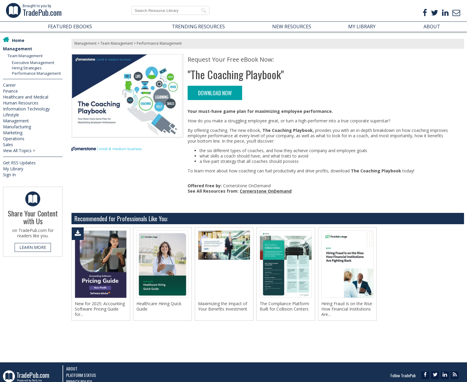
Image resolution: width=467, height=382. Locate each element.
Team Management (25, 55)
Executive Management (33, 62)
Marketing (12, 132)
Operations (13, 138)
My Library (13, 168)
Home (18, 40)
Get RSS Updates (19, 163)
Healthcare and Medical (25, 97)
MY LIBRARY (362, 26)
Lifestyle (11, 115)
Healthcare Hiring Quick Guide (158, 306)
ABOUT (432, 26)
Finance (10, 91)
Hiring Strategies (27, 68)
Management (17, 49)
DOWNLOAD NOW (215, 93)
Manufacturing (17, 127)
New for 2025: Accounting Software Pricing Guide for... (100, 309)
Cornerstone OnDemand (266, 191)
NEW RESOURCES (291, 26)
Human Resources (20, 103)
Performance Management (36, 73)
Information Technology (26, 109)
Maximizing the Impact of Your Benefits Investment (222, 306)
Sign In (9, 174)
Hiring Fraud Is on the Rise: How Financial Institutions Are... (347, 309)
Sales (8, 144)
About (71, 368)
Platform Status (81, 375)
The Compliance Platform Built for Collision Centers (284, 306)
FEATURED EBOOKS (70, 26)
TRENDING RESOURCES (198, 26)
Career (9, 85)
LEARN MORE (32, 247)
